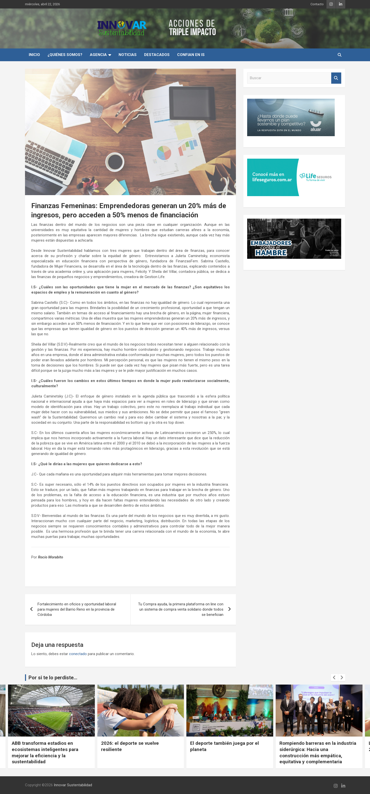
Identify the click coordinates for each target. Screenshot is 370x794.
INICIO (34, 54)
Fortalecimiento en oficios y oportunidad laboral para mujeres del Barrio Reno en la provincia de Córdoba (77, 609)
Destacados (157, 54)
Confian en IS (191, 54)
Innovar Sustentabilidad (73, 785)
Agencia (98, 54)
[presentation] (334, 677)
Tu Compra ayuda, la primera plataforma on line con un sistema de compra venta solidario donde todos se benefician (180, 609)
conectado (78, 654)
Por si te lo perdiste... (53, 678)
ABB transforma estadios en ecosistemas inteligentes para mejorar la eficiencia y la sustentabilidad (134, 752)
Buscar (336, 78)
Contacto (317, 4)
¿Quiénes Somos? (65, 54)
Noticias (128, 54)
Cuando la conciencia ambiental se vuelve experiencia (50, 746)
